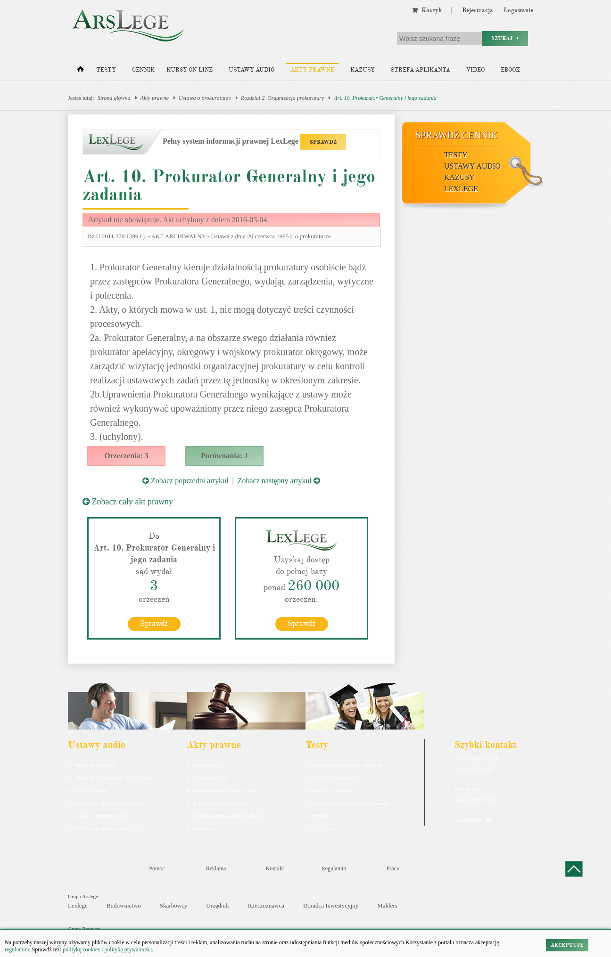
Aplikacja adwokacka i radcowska (348, 764)
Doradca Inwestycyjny (330, 905)
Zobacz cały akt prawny (128, 501)
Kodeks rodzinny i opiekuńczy (225, 790)
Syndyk (321, 815)
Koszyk (427, 10)
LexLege (461, 189)
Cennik (143, 69)
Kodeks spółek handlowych (222, 802)
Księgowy (323, 828)
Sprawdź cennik (456, 135)
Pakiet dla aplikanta (95, 764)
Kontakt (275, 868)
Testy (106, 69)
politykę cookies (81, 949)
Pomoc (157, 868)
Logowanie (518, 10)
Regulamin (334, 868)
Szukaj (505, 38)
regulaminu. (18, 949)
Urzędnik (217, 905)
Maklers (387, 905)
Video (475, 69)
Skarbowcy (174, 905)
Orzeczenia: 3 (126, 456)
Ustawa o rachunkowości (101, 815)
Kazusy (362, 69)
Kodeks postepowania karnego (107, 828)
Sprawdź (154, 623)
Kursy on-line (189, 69)
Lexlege (78, 905)
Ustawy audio (251, 69)
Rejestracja (477, 10)
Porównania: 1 (224, 456)
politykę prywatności (128, 949)
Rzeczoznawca (266, 905)
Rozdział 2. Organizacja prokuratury (282, 98)
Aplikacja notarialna (334, 790)
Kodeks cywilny (92, 790)
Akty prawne (312, 69)
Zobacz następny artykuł (279, 481)
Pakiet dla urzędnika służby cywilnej (113, 777)
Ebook (510, 69)
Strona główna (114, 98)
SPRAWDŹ (323, 142)
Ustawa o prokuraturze (205, 98)
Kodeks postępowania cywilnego (109, 802)
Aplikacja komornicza (335, 777)
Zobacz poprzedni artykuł (185, 481)
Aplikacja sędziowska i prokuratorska (352, 802)
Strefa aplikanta (420, 69)
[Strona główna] (80, 71)
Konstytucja (206, 828)
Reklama (216, 868)
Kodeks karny (208, 764)
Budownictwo (124, 905)
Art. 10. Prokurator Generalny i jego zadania (385, 98)
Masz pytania (472, 820)
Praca (393, 868)
